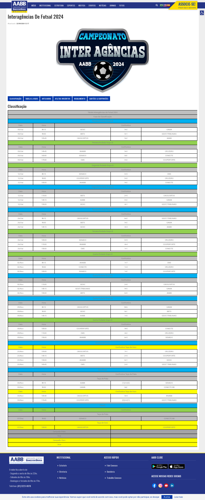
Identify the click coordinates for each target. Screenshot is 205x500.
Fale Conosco (112, 465)
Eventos (92, 5)
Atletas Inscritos (62, 98)
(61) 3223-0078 (24, 486)
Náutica (81, 5)
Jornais (113, 5)
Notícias (102, 5)
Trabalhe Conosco (114, 477)
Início (33, 5)
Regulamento (79, 98)
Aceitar (167, 497)
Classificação (15, 98)
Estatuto (63, 465)
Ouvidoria (111, 471)
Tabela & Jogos (31, 98)
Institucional (45, 5)
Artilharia (46, 98)
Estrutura (59, 5)
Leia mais (178, 497)
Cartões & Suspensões (98, 98)
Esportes (71, 5)
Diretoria (63, 471)
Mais (121, 5)
